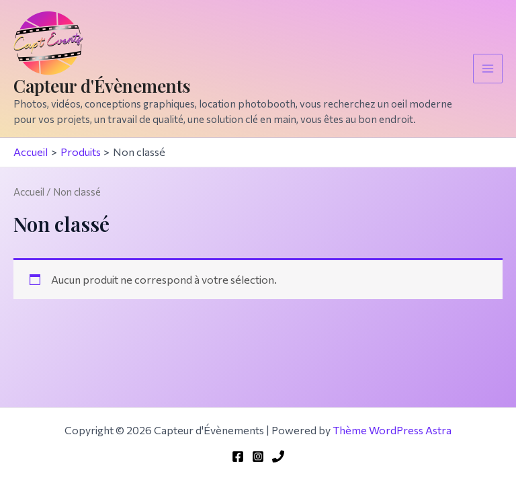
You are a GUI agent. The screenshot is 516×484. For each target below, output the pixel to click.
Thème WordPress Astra (392, 430)
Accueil (28, 192)
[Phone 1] (278, 456)
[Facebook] (238, 456)
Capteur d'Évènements (101, 85)
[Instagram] (258, 456)
